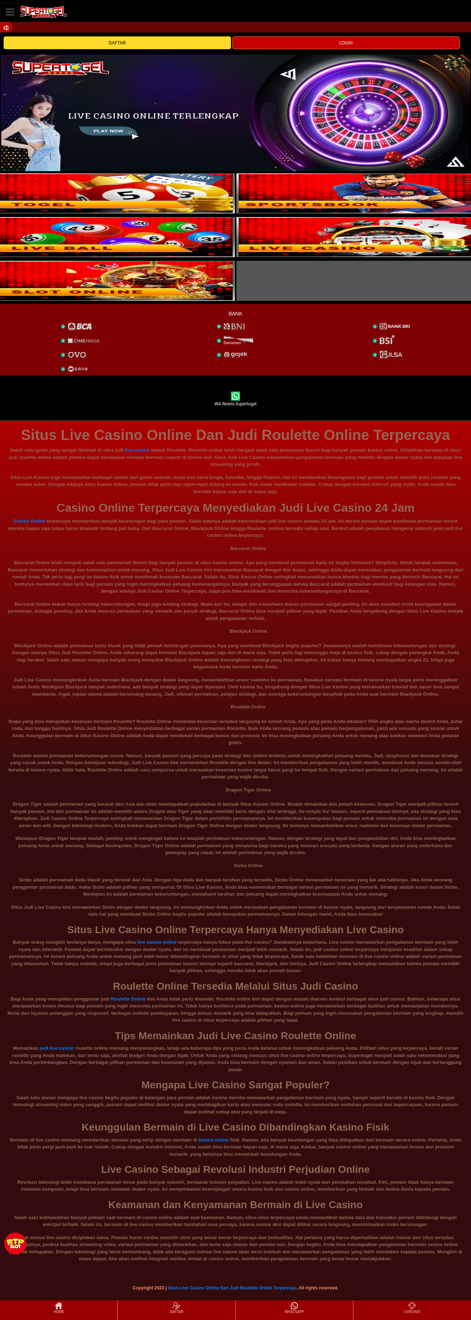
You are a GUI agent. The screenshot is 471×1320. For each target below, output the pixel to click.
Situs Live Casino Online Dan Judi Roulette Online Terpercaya (232, 1287)
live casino (137, 450)
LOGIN (346, 43)
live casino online (157, 942)
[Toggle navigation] (10, 12)
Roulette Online (128, 999)
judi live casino (57, 1048)
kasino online (214, 1140)
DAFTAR (117, 43)
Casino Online (29, 521)
